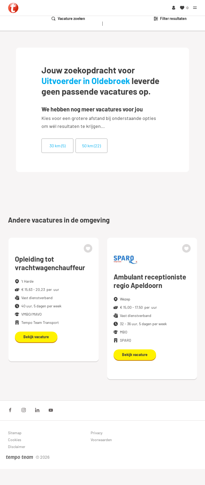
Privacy (96, 432)
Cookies (14, 439)
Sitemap (15, 432)
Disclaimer (16, 446)
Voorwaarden (101, 439)
